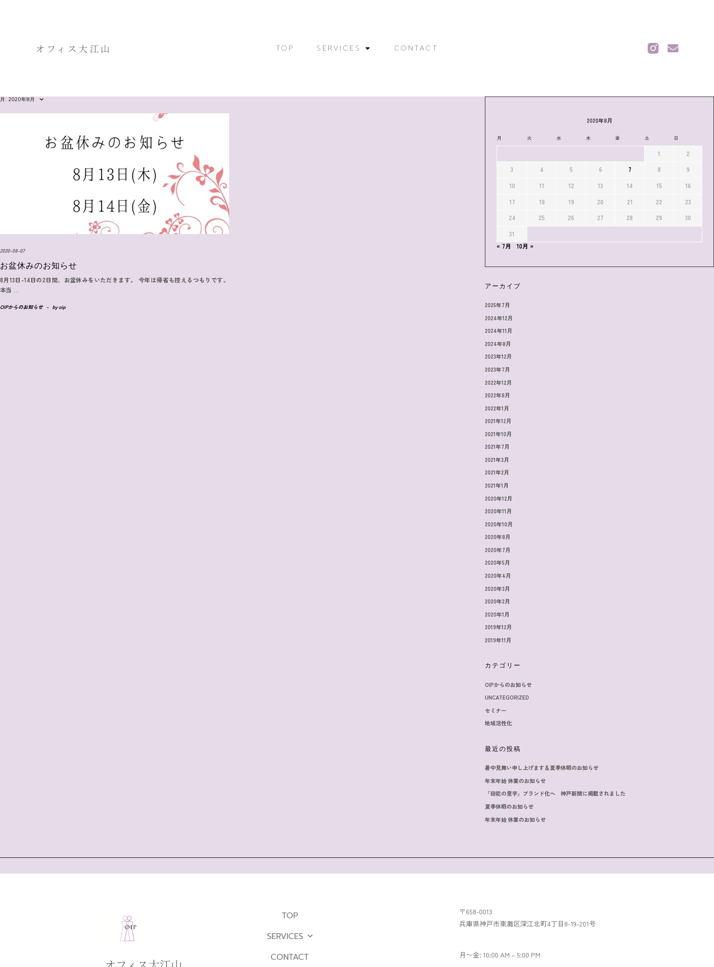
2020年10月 (499, 524)
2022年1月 (497, 408)
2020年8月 (498, 536)
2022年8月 (497, 395)
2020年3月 (497, 588)
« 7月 (504, 246)
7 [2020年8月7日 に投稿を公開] (629, 169)
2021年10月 (498, 433)
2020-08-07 (12, 250)
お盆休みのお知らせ (38, 266)
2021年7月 (497, 446)
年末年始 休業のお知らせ (515, 780)
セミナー (496, 710)
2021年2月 (497, 472)
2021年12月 (498, 420)
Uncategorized (507, 697)
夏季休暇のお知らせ (509, 806)
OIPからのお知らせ (21, 306)
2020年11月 (498, 511)
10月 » (525, 246)
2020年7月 (498, 549)
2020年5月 (497, 562)
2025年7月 (497, 305)
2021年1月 (497, 485)
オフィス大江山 (74, 48)
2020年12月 (498, 498)
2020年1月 (497, 614)
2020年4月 (498, 575)
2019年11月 (498, 640)
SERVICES (344, 48)
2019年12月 (498, 627)
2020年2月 (497, 601)
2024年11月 (498, 330)
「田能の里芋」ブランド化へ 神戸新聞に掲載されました (555, 793)
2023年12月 (498, 356)
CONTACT (416, 48)
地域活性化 (498, 723)
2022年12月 (498, 382)
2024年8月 (498, 343)
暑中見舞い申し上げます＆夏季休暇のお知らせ (542, 767)
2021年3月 (497, 459)
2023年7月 (497, 369)
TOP (285, 48)
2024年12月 (499, 318)
